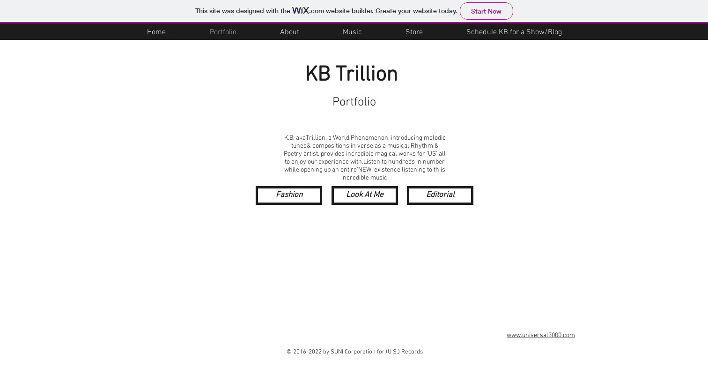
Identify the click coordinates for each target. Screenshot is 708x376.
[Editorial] (440, 195)
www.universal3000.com (541, 335)
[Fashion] (289, 195)
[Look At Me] (365, 195)
